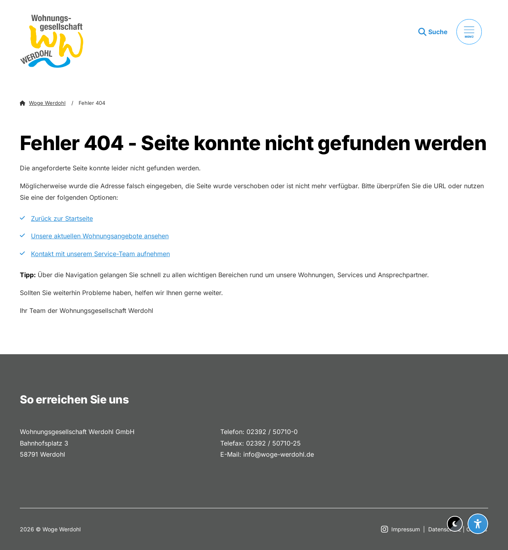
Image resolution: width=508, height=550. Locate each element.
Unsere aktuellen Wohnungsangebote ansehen (100, 236)
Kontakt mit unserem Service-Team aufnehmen (100, 254)
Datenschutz (444, 529)
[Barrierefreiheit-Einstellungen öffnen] (478, 523)
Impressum (405, 529)
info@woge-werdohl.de (278, 454)
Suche (438, 32)
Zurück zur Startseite (62, 218)
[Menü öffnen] (469, 31)
